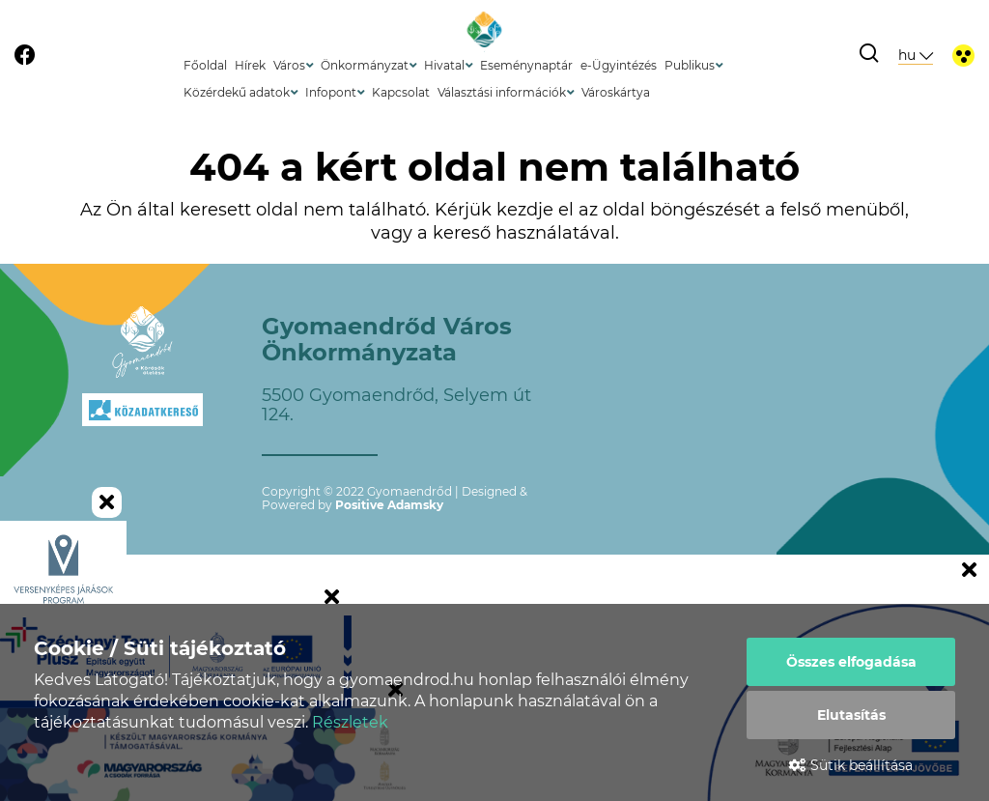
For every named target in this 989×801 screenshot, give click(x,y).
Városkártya (615, 92)
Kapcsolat (401, 92)
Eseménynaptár (526, 65)
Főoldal (205, 65)
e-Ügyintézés (618, 65)
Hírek (250, 65)
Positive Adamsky (389, 505)
